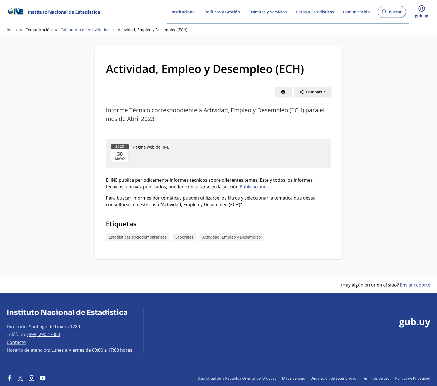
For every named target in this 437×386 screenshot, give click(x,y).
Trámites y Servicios (268, 11)
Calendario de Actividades (84, 29)
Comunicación (356, 11)
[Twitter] (20, 378)
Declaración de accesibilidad (333, 378)
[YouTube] (42, 378)
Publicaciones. (255, 187)
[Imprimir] (283, 92)
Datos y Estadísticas (315, 11)
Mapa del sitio (293, 378)
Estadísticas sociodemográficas (137, 237)
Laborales (184, 237)
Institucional (184, 11)
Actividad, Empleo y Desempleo (231, 237)
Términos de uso (376, 378)
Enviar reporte (415, 285)
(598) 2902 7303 (43, 334)
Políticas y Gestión (222, 11)
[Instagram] (31, 378)
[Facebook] (9, 378)
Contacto (16, 342)
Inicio (12, 29)
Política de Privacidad (412, 378)
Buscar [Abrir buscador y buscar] (392, 13)
